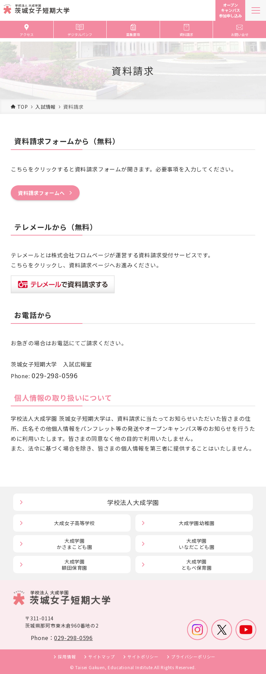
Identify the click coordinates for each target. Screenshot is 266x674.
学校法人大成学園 (133, 502)
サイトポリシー (143, 656)
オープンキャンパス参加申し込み (230, 10)
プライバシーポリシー (193, 656)
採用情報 (67, 656)
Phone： (62, 637)
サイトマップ (101, 656)
